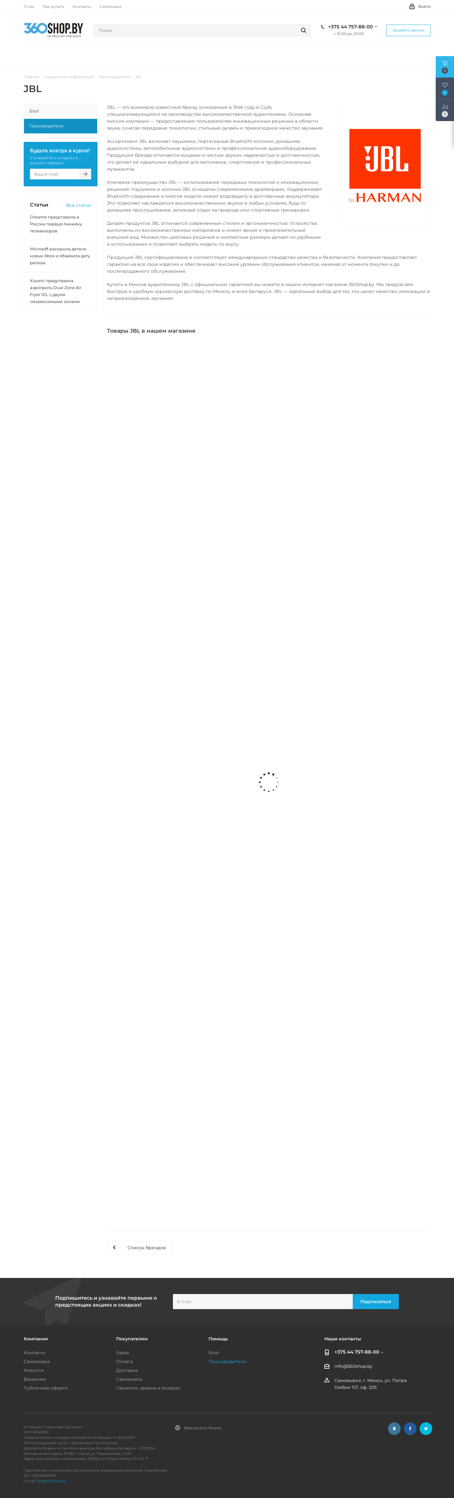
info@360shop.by (353, 1366)
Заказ (122, 1352)
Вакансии (35, 1379)
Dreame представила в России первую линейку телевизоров (56, 223)
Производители (227, 1361)
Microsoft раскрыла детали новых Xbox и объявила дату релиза (60, 255)
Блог (214, 1352)
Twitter (426, 1428)
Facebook (410, 1428)
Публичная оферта (46, 1388)
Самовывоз (37, 1361)
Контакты (34, 1352)
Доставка (127, 1370)
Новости (34, 1370)
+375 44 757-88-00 (350, 27)
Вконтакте (394, 1428)
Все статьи (78, 205)
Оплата (124, 1361)
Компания (36, 1339)
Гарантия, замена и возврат (148, 1388)
